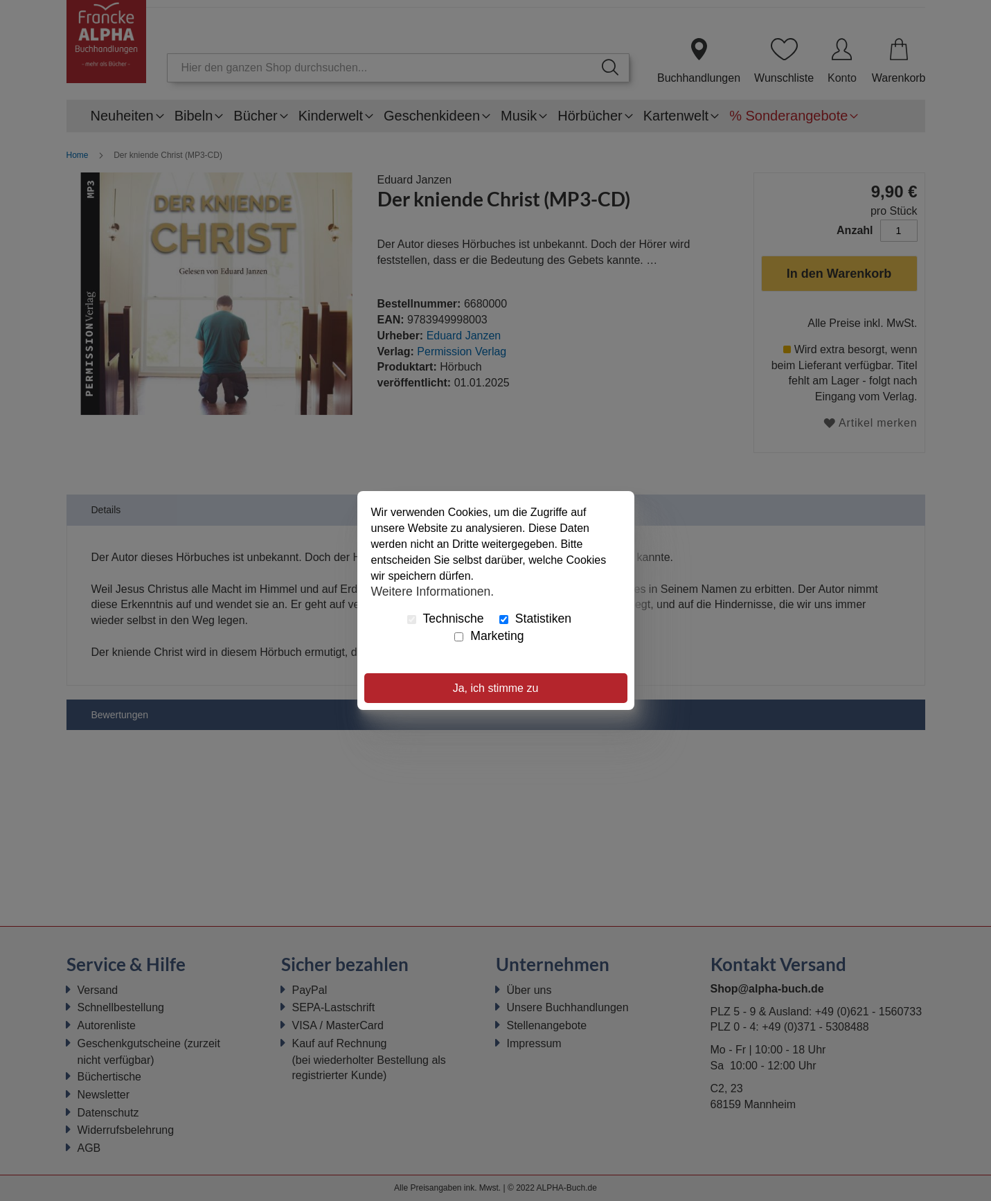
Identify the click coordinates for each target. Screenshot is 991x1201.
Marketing (489, 636)
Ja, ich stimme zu (496, 688)
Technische (445, 618)
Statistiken (535, 618)
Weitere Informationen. (432, 591)
